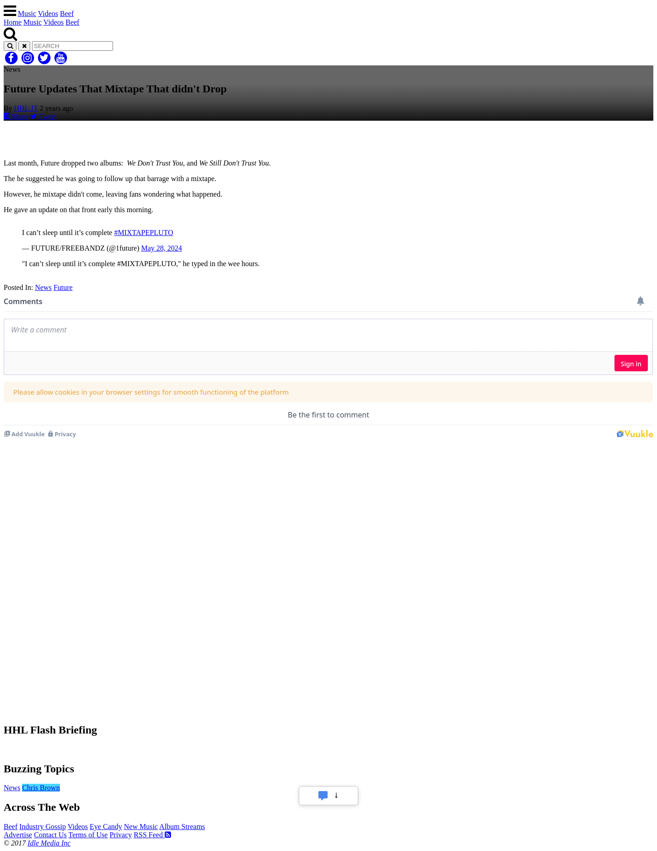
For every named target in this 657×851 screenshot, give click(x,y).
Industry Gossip (42, 826)
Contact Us (50, 835)
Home (13, 22)
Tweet (43, 116)
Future (63, 287)
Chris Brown (40, 788)
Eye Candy (106, 826)
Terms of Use (88, 835)
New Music (141, 826)
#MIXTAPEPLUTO (143, 232)
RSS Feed (152, 835)
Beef (67, 13)
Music (27, 13)
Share (16, 116)
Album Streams (182, 826)
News (43, 287)
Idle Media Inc (48, 843)
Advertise (18, 835)
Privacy (120, 835)
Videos (48, 13)
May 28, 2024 (161, 248)
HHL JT (26, 108)
